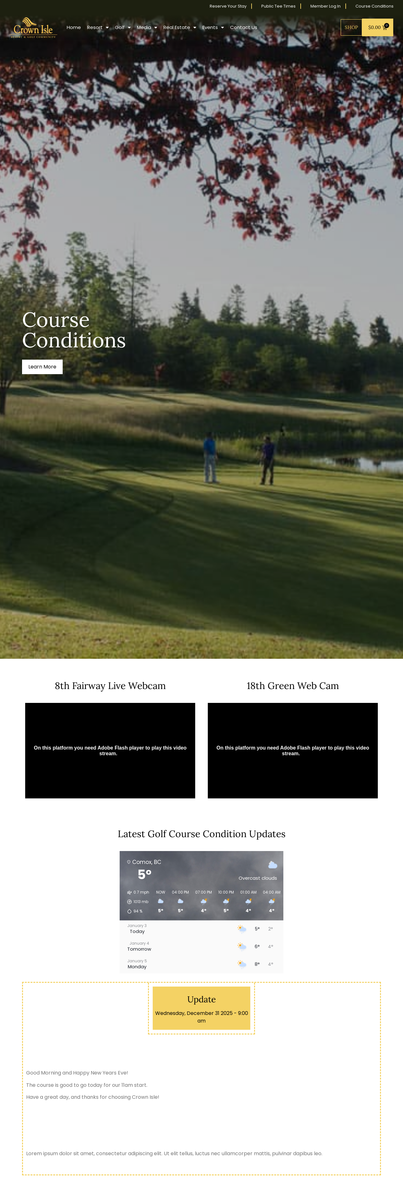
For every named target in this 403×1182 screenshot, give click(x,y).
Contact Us (243, 27)
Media (147, 27)
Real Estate (179, 27)
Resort (98, 27)
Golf (123, 27)
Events (213, 27)
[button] (136, 902)
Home (74, 27)
